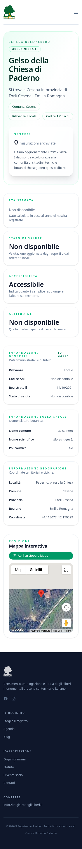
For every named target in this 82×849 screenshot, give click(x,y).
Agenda (9, 729)
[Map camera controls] (66, 607)
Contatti (9, 783)
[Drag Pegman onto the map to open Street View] (66, 623)
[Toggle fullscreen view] (66, 569)
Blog (6, 737)
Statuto (8, 767)
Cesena (34, 89)
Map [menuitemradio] (19, 569)
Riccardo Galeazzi (46, 833)
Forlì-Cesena (21, 95)
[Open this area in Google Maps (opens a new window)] (17, 629)
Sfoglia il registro (15, 721)
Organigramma (14, 759)
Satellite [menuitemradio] (37, 569)
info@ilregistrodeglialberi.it (23, 805)
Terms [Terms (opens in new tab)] (68, 631)
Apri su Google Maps (30, 555)
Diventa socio (13, 775)
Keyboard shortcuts (40, 631)
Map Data (58, 631)
